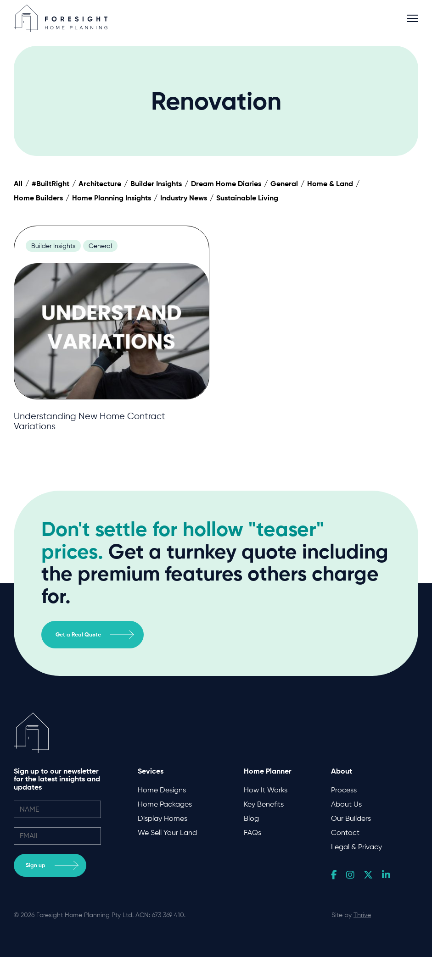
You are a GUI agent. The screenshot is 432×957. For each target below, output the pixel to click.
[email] (57, 836)
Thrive (362, 914)
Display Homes (162, 818)
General (284, 183)
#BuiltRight (50, 183)
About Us (346, 804)
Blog (251, 818)
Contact (345, 832)
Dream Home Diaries (226, 183)
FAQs (252, 832)
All (18, 183)
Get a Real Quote (95, 634)
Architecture (100, 183)
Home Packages (165, 804)
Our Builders (351, 818)
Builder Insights (156, 183)
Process (344, 790)
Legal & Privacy (356, 846)
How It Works (265, 790)
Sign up (52, 865)
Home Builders (38, 197)
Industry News (183, 197)
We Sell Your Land (167, 832)
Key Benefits (264, 804)
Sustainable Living (247, 197)
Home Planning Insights (111, 197)
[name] (57, 809)
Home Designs (162, 790)
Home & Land (330, 183)
